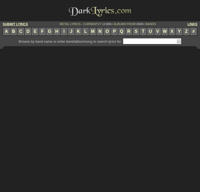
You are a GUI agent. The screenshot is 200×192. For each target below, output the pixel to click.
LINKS (192, 24)
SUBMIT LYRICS (15, 24)
